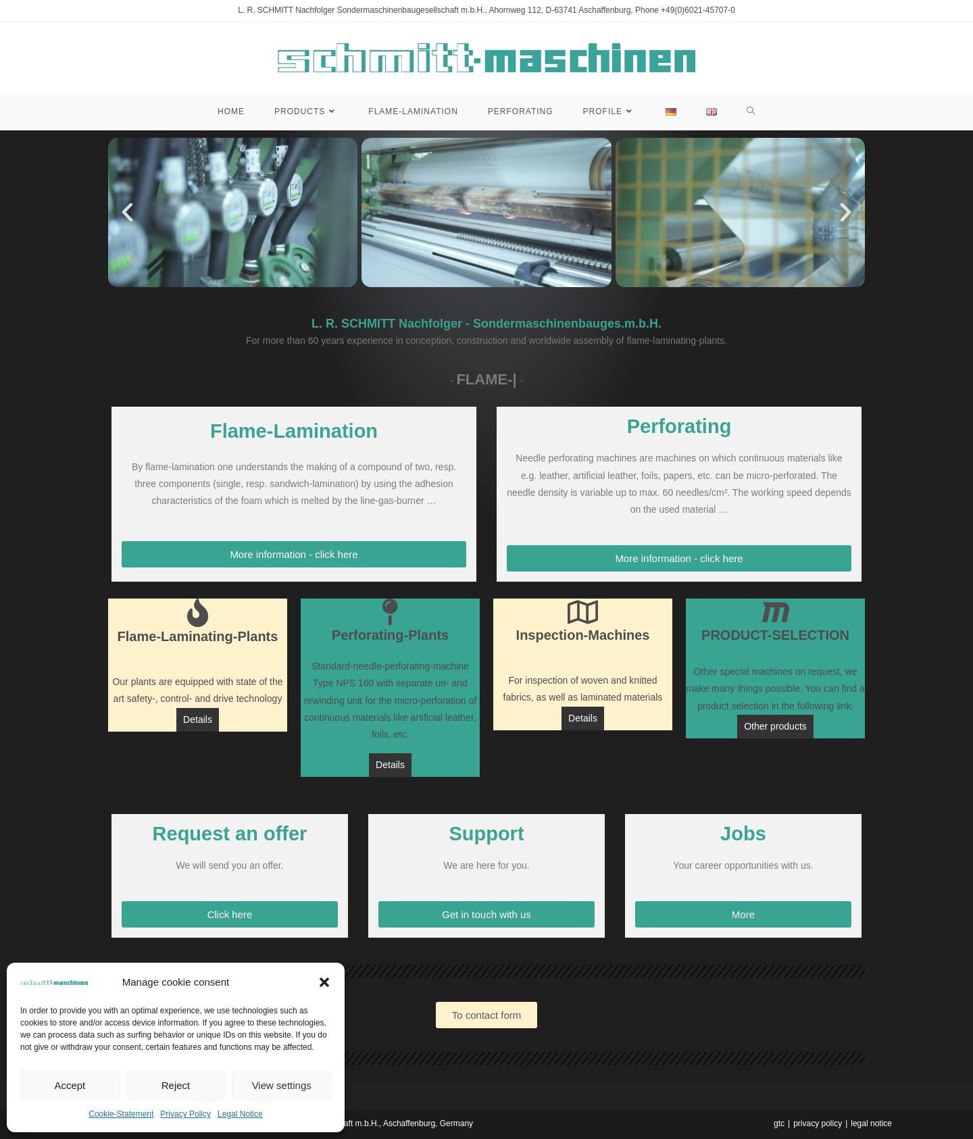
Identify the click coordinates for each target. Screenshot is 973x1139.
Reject (176, 1085)
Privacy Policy (185, 1114)
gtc (779, 1123)
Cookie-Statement (121, 1114)
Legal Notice (240, 1114)
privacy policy (817, 1123)
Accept (69, 1085)
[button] (324, 982)
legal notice (871, 1123)
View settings (281, 1085)
